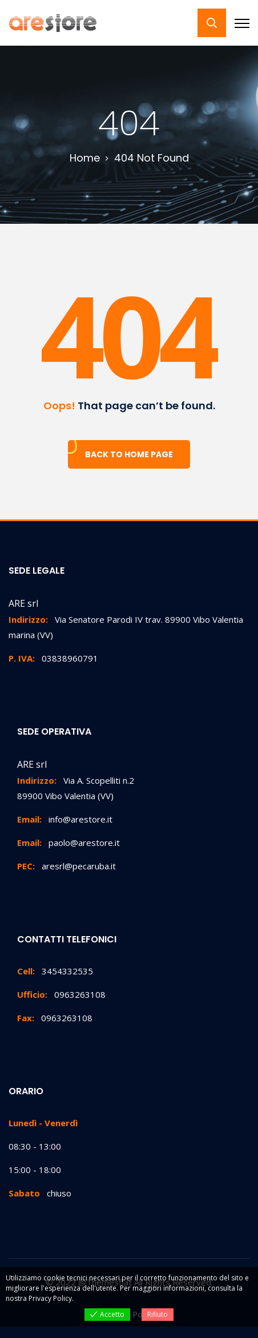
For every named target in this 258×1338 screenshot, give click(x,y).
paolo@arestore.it (68, 842)
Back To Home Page (129, 454)
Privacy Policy (50, 1298)
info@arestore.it (64, 819)
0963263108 (61, 994)
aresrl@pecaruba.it (66, 866)
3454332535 (55, 971)
